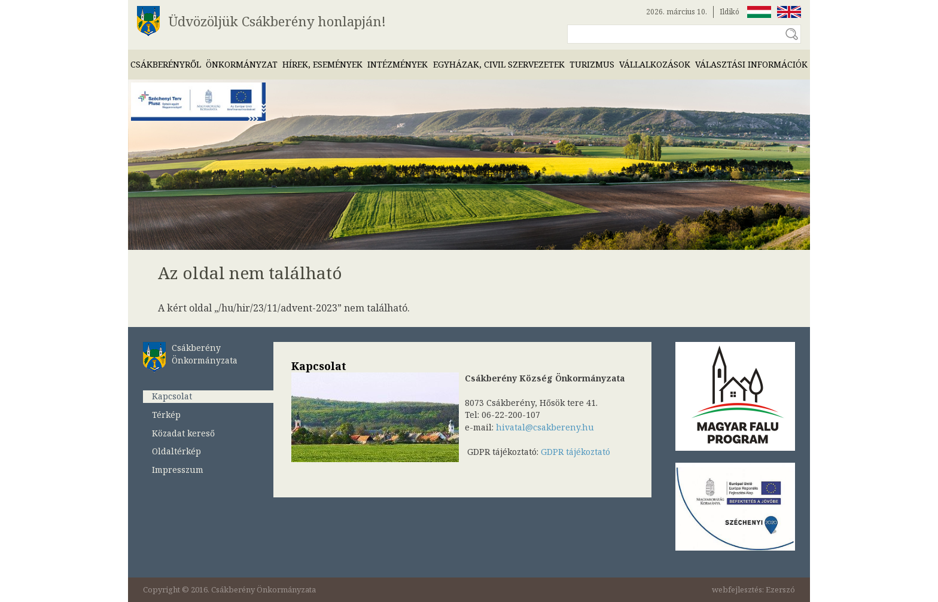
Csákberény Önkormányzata (204, 354)
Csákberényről (165, 64)
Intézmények (397, 64)
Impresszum (177, 469)
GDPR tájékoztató (575, 451)
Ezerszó (780, 589)
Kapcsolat (172, 396)
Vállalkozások (654, 64)
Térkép (166, 414)
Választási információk (751, 64)
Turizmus (592, 64)
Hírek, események (322, 64)
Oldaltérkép (176, 451)
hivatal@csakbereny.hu (545, 427)
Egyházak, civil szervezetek (499, 64)
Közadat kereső (183, 433)
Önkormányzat (242, 64)
